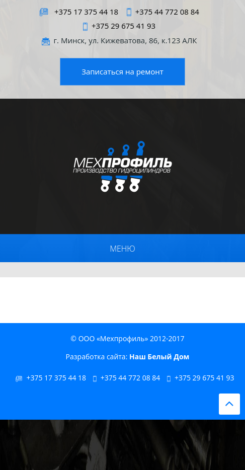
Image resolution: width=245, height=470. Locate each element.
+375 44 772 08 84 (167, 12)
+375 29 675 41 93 (123, 26)
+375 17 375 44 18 (86, 12)
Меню (122, 248)
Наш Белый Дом (159, 356)
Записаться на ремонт (122, 71)
